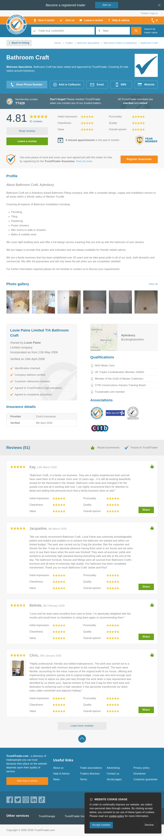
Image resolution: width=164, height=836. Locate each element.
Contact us (113, 773)
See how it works (27, 780)
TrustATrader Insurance (78, 816)
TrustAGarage (47, 816)
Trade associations (91, 767)
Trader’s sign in (149, 13)
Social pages (114, 779)
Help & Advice (61, 773)
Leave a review (27, 141)
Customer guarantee (145, 779)
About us (58, 767)
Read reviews (27, 131)
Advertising (113, 767)
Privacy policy (142, 767)
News (56, 779)
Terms (83, 779)
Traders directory (90, 773)
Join (106, 5)
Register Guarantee (139, 159)
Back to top (82, 739)
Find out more (84, 161)
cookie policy (116, 816)
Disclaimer (140, 773)
